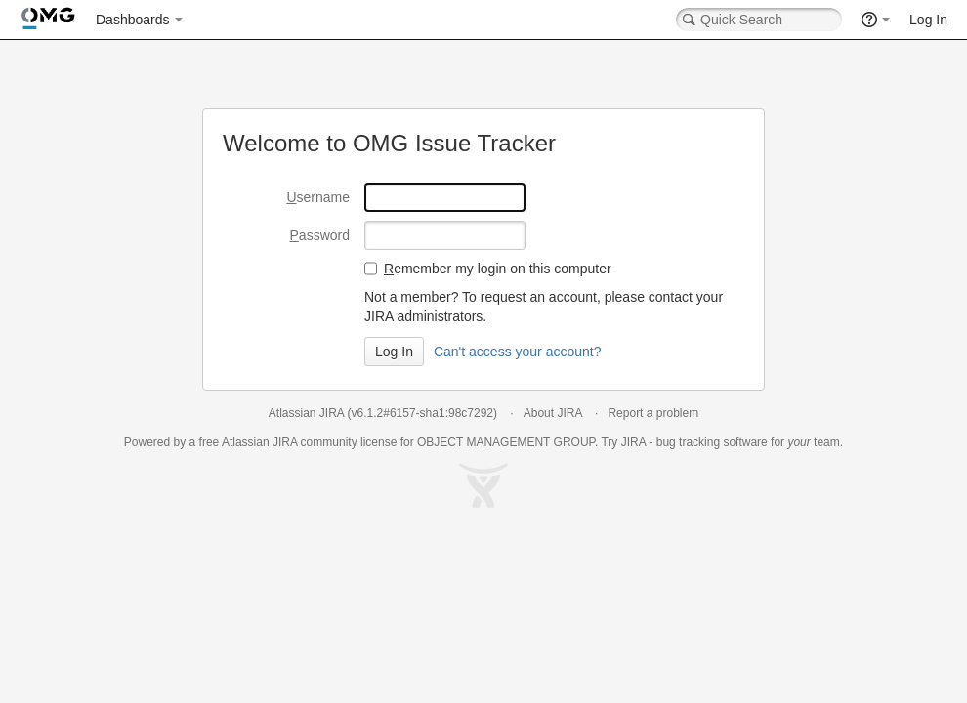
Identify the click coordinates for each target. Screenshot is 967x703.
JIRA (285, 442)
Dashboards (133, 19)
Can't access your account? (518, 351)
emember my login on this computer (497, 268)
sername (318, 197)
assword (320, 235)
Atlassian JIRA (306, 413)
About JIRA (553, 413)
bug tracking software (712, 442)
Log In (928, 19)
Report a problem (653, 413)
